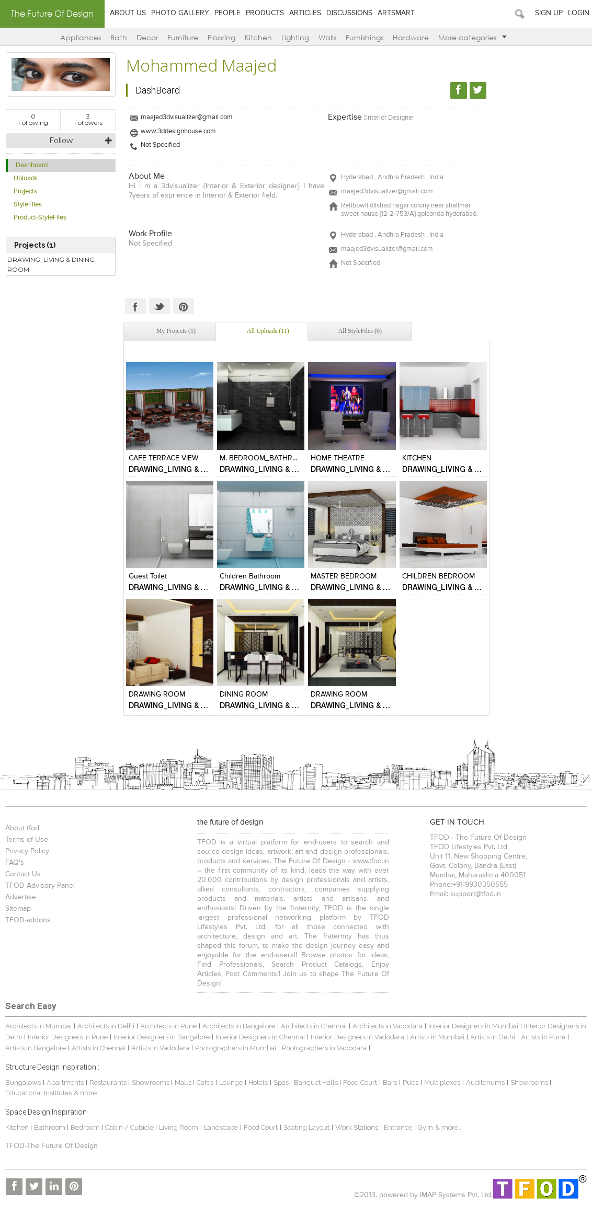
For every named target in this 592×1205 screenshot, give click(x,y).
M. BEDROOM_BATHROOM (265, 458)
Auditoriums (485, 1082)
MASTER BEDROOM (344, 576)
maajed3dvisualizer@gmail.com (187, 117)
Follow (61, 140)
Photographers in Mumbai (235, 1048)
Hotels (258, 1082)
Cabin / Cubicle (130, 1127)
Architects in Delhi (105, 1026)
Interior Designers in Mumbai (473, 1026)
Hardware (411, 37)
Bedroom (86, 1127)
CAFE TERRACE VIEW (163, 458)
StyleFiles (28, 204)
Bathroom (50, 1127)
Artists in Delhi (492, 1037)
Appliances (80, 37)
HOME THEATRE (338, 458)
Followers (88, 119)
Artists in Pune (543, 1037)
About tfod (22, 828)
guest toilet (148, 576)
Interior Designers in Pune (68, 1037)
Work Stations (356, 1127)
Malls (184, 1082)
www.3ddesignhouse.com (178, 131)
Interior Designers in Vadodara (357, 1037)
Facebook (135, 306)
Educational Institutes (38, 1093)
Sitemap (18, 908)
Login (578, 13)
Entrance (398, 1127)
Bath (118, 37)
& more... (87, 1093)
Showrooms (151, 1082)
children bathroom (250, 576)
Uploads (26, 178)
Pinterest (183, 306)
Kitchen (258, 37)
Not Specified (160, 145)
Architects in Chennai (314, 1026)
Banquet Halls (316, 1082)
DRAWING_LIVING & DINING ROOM (51, 264)
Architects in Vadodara (387, 1026)
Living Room (178, 1127)
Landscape (221, 1127)
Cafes (205, 1082)
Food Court (360, 1082)
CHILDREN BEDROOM (438, 576)
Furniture (182, 37)
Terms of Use (26, 839)
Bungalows (23, 1082)
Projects (25, 191)
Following (33, 119)
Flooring (221, 37)
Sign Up (549, 13)
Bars (390, 1082)
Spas (282, 1082)
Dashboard (32, 165)
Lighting (295, 37)
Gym (425, 1127)
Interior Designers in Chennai (260, 1037)
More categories (472, 37)
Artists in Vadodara (160, 1048)
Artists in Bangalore (35, 1048)
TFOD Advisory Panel (40, 885)
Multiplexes (442, 1082)
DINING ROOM (244, 694)
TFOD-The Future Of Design (51, 1146)
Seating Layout (306, 1127)
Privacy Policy (27, 851)
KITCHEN (416, 458)
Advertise (20, 897)
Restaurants (108, 1082)
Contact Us (23, 874)
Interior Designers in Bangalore (161, 1037)
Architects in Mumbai (38, 1026)
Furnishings (364, 37)
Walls (327, 37)
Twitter (159, 306)
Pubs (410, 1082)
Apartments (65, 1082)
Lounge (231, 1082)
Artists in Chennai (99, 1048)
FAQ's (14, 862)
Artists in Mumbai (437, 1037)
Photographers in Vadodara (324, 1048)
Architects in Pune (168, 1026)
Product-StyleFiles (40, 217)
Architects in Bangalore (238, 1026)
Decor (147, 37)
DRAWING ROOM (157, 694)
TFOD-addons (28, 920)
